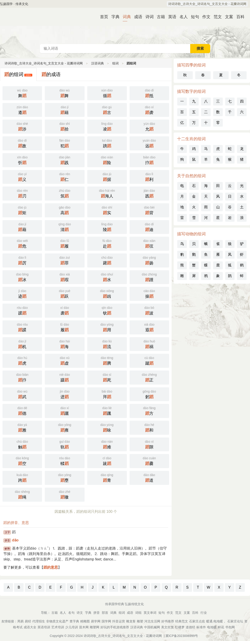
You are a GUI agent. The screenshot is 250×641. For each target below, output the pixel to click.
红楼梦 (180, 627)
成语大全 (30, 627)
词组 (138, 612)
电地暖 (212, 627)
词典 (125, 17)
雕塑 (140, 621)
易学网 (95, 621)
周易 (20, 621)
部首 (105, 612)
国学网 (106, 621)
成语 (136, 17)
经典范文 (181, 621)
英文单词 (150, 612)
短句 (193, 17)
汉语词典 (125, 25)
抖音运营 (118, 621)
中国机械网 (152, 627)
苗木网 (84, 627)
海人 (107, 193)
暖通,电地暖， (216, 621)
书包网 (230, 627)
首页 (102, 17)
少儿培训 (71, 627)
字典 (113, 17)
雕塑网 (94, 627)
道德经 (190, 627)
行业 (203, 612)
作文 (204, 17)
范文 (216, 17)
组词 (115, 63)
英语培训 (44, 627)
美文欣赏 (167, 627)
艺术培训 (57, 627)
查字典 (74, 621)
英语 (170, 17)
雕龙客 (131, 621)
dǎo (15, 540)
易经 (28, 621)
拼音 (96, 612)
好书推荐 (167, 621)
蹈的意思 (50, 567)
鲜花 (221, 627)
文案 (227, 17)
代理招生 (38, 621)
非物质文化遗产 (57, 621)
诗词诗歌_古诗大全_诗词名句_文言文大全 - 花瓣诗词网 (207, 4)
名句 (71, 612)
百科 (238, 17)
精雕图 (85, 621)
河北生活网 (152, 621)
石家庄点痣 (197, 621)
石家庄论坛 (235, 621)
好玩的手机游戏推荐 (114, 627)
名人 (182, 17)
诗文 (80, 612)
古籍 (159, 17)
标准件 (201, 627)
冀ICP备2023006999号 (181, 636)
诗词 (147, 17)
